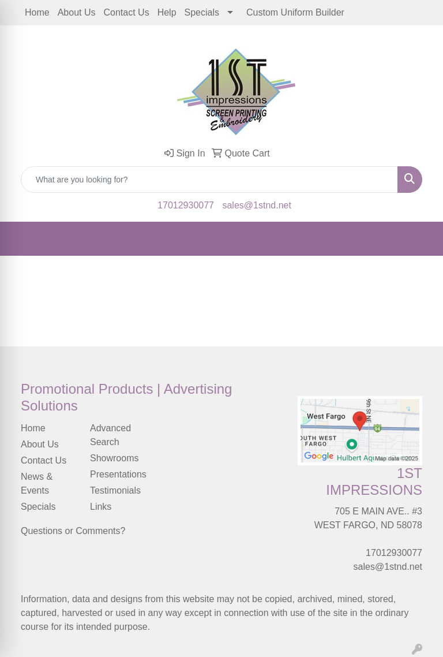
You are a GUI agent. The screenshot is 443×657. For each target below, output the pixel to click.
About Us (77, 12)
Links (100, 507)
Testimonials (115, 490)
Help (167, 12)
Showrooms (114, 458)
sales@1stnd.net (256, 205)
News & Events (36, 483)
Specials (202, 12)
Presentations (117, 474)
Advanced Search (110, 435)
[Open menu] (419, 239)
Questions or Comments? (73, 531)
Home (37, 12)
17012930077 (185, 205)
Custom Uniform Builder (295, 12)
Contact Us (126, 12)
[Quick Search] (209, 179)
